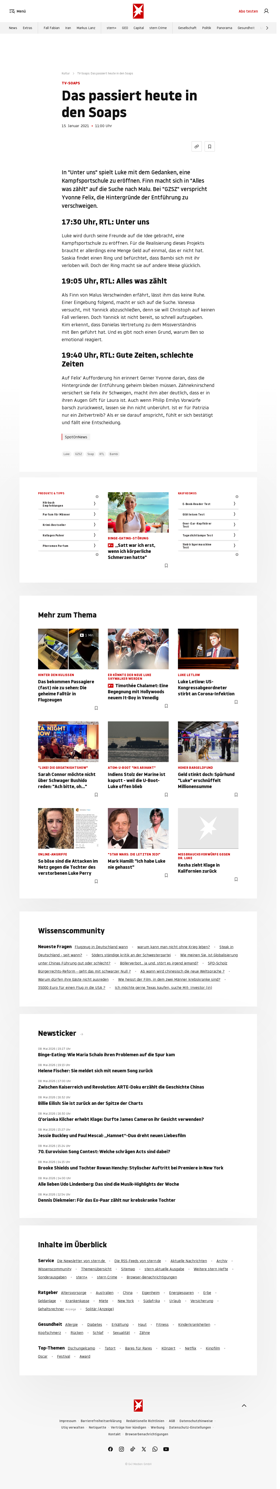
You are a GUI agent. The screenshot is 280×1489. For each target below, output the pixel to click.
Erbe (207, 1292)
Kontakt (114, 1434)
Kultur (66, 73)
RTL (102, 454)
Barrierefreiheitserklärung (101, 1421)
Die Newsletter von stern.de (81, 1260)
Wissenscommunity (54, 1269)
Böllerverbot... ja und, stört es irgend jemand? (159, 963)
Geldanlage (47, 1300)
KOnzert (168, 1348)
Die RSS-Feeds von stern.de (137, 1260)
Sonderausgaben (52, 1277)
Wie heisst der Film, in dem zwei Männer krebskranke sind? (169, 979)
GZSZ (78, 454)
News (13, 28)
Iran (68, 28)
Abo (248, 11)
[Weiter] (267, 28)
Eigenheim (151, 1292)
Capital (139, 28)
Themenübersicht (96, 1269)
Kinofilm (213, 1348)
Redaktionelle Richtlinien (145, 1421)
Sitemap (128, 1269)
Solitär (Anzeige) (100, 1309)
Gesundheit (246, 28)
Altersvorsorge (73, 1292)
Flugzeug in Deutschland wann (101, 946)
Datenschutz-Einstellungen (190, 1428)
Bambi (114, 454)
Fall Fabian (52, 28)
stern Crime (158, 28)
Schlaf (98, 1332)
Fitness (162, 1324)
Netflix (190, 1348)
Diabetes (94, 1324)
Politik (206, 28)
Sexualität (121, 1332)
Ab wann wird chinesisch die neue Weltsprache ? (182, 971)
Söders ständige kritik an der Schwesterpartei (131, 955)
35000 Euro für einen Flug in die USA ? (71, 987)
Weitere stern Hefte (211, 1269)
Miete (103, 1300)
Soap (90, 454)
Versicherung (201, 1300)
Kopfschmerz (49, 1332)
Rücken (77, 1332)
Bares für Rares (138, 1348)
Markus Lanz (86, 28)
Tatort (110, 1348)
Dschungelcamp (81, 1348)
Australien (104, 1292)
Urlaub (175, 1300)
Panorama (224, 28)
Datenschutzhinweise (196, 1421)
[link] (266, 11)
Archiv (221, 1260)
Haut (142, 1324)
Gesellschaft (187, 28)
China (127, 1292)
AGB (172, 1421)
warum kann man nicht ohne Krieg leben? (173, 946)
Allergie (71, 1324)
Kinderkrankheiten (194, 1324)
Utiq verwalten (72, 1428)
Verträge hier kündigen (128, 1428)
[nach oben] (244, 1405)
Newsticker (58, 1033)
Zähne (144, 1332)
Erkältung (120, 1324)
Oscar (43, 1356)
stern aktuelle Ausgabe (164, 1269)
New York (126, 1300)
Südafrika (151, 1300)
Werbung (157, 1428)
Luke (67, 454)
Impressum (67, 1421)
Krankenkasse (77, 1300)
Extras (27, 28)
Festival (63, 1356)
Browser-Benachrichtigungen (152, 1277)
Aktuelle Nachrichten (189, 1260)
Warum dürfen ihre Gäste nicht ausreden (73, 979)
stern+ (111, 28)
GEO (125, 28)
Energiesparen (181, 1292)
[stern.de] (138, 11)
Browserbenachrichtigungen (146, 1434)
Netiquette (97, 1428)
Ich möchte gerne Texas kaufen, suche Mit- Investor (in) (163, 987)
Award (85, 1356)
